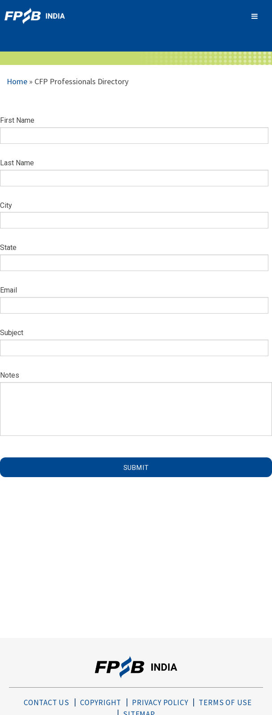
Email (8, 290)
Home (17, 81)
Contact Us (46, 702)
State (8, 247)
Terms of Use (225, 702)
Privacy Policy (160, 702)
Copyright (100, 702)
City (6, 205)
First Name (17, 120)
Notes (9, 375)
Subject (11, 332)
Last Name (17, 163)
